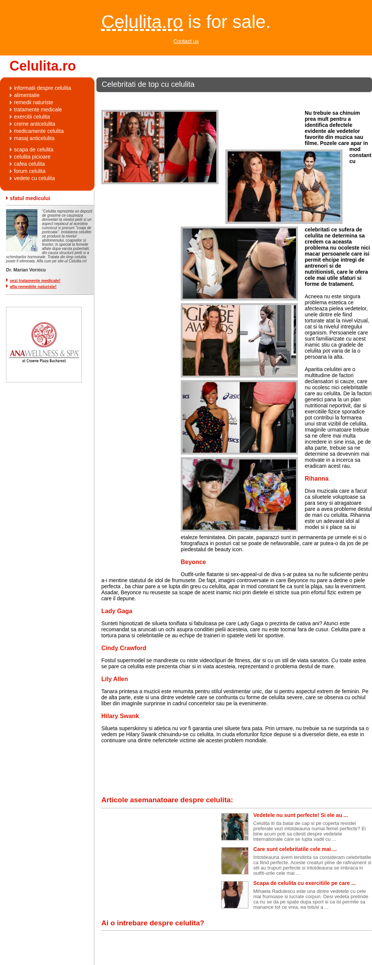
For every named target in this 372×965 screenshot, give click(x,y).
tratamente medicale (38, 109)
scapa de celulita (33, 149)
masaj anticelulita (34, 138)
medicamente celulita (39, 131)
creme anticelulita (34, 124)
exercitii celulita (32, 117)
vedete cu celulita (34, 178)
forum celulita (29, 171)
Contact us (186, 41)
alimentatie (27, 95)
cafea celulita (29, 164)
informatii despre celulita (42, 88)
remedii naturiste (33, 102)
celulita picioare (32, 157)
